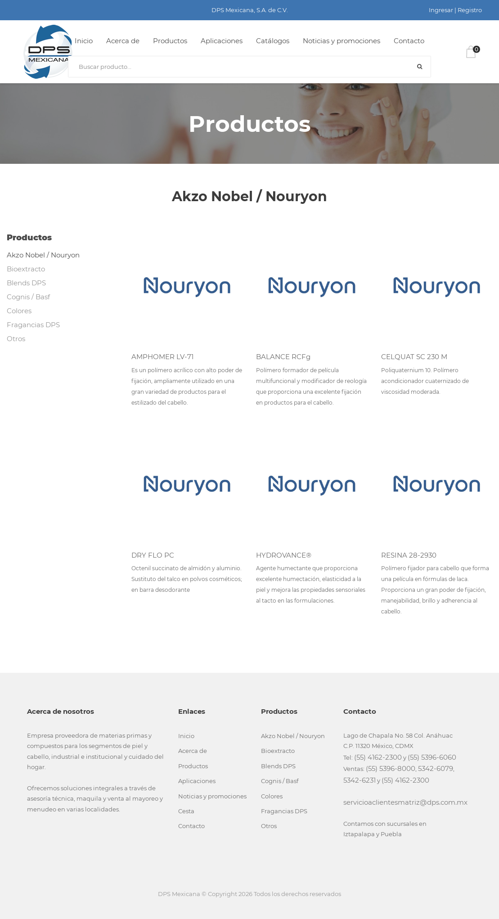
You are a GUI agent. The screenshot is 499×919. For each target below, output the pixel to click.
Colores (19, 310)
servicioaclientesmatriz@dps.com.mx (405, 802)
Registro (470, 10)
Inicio (84, 40)
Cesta (186, 811)
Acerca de (122, 40)
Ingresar (441, 10)
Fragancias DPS (33, 324)
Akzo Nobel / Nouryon (43, 255)
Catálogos (272, 40)
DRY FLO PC (152, 555)
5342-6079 (435, 768)
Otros (16, 338)
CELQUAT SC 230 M (414, 356)
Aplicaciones (222, 40)
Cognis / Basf (28, 297)
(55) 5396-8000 (390, 768)
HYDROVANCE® (283, 555)
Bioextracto (26, 269)
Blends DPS (26, 283)
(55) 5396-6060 (432, 757)
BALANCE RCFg (283, 356)
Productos (170, 40)
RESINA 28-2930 (408, 555)
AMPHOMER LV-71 (162, 356)
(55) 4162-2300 (378, 757)
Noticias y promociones (341, 40)
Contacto (409, 40)
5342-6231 (359, 780)
